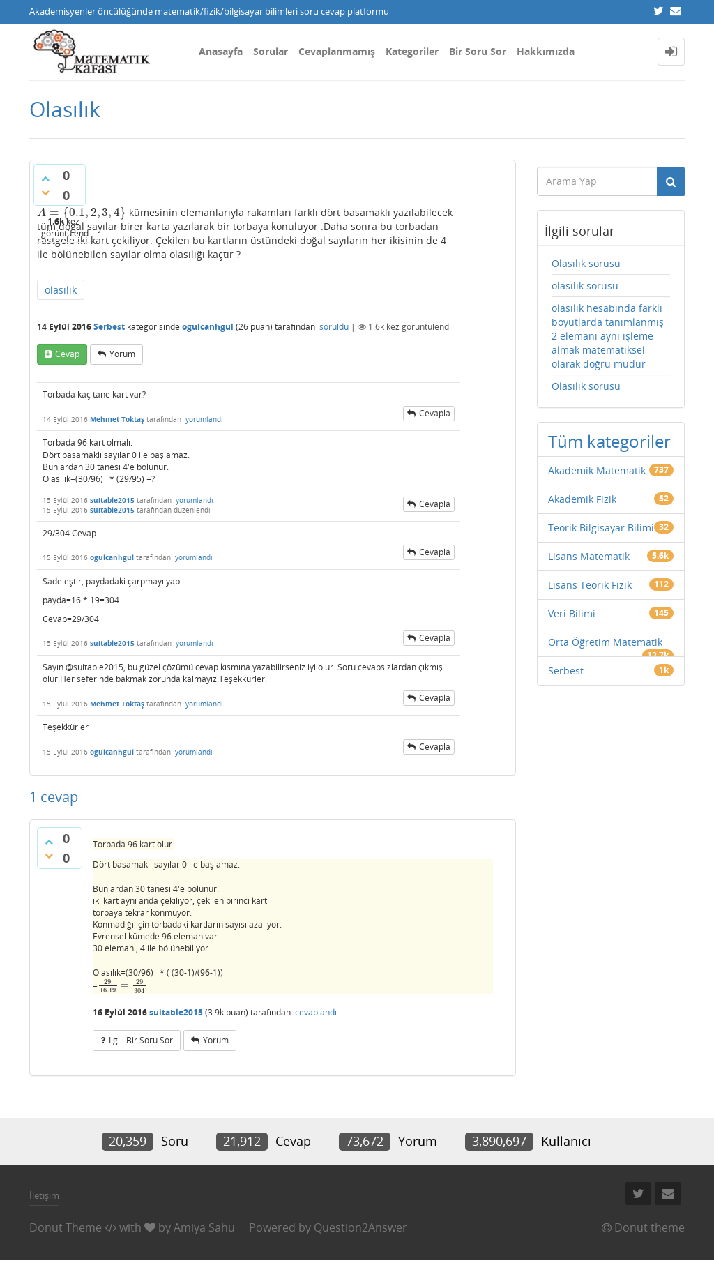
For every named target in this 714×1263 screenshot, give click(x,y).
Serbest (109, 327)
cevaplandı (316, 1012)
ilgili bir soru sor (141, 1040)
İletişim (44, 1195)
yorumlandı (204, 419)
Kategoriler (412, 51)
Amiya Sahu (204, 1227)
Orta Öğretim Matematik (605, 642)
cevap (67, 354)
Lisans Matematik (589, 556)
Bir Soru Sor (477, 51)
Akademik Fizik (582, 499)
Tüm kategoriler (609, 441)
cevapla (434, 413)
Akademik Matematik (597, 470)
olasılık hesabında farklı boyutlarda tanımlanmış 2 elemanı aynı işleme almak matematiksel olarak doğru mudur (608, 335)
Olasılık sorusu (586, 263)
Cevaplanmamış (336, 51)
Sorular (270, 51)
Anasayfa (221, 51)
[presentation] (81, 212)
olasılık (61, 289)
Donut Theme (65, 1227)
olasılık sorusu (585, 285)
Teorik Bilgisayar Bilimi (601, 527)
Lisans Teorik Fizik (590, 584)
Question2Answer (360, 1227)
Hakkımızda (546, 51)
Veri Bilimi (571, 613)
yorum (122, 354)
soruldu (334, 327)
